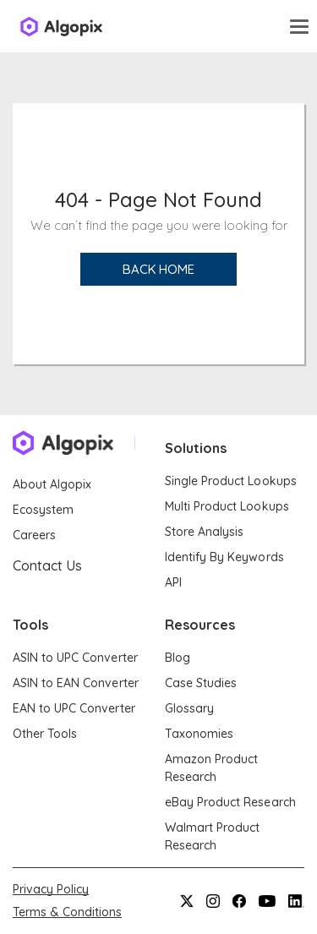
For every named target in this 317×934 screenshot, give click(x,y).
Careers (34, 535)
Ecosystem (43, 509)
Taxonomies (199, 733)
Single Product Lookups (231, 481)
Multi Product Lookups (227, 506)
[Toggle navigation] (299, 26)
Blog (177, 657)
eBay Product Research (230, 802)
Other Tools (45, 733)
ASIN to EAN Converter (76, 683)
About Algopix (52, 484)
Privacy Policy (51, 889)
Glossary (189, 708)
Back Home (158, 269)
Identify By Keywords (224, 557)
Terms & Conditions (67, 912)
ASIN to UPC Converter (75, 657)
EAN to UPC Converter (74, 708)
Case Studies (201, 683)
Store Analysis (204, 531)
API (173, 582)
